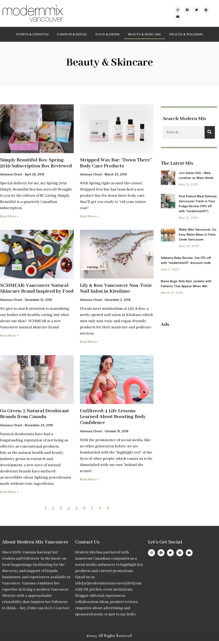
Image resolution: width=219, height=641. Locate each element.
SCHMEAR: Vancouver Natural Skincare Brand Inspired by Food (36, 288)
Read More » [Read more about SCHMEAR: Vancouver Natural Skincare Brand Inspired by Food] (9, 335)
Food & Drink (107, 34)
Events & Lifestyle (32, 34)
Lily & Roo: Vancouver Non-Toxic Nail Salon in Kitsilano (116, 288)
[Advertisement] (190, 358)
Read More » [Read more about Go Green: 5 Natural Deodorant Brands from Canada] (9, 492)
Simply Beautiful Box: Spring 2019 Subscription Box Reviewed (36, 163)
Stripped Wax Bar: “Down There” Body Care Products (116, 163)
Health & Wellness (186, 34)
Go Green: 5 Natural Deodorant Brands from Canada (34, 414)
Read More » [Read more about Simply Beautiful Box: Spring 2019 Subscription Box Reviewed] (9, 216)
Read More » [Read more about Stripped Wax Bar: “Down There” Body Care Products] (89, 216)
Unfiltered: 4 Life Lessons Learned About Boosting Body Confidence (113, 417)
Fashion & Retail (72, 34)
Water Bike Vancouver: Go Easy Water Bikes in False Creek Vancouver (197, 234)
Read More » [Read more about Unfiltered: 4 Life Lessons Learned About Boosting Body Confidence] (89, 479)
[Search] (210, 132)
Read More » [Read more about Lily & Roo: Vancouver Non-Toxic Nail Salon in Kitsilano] (89, 341)
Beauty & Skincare (144, 34)
